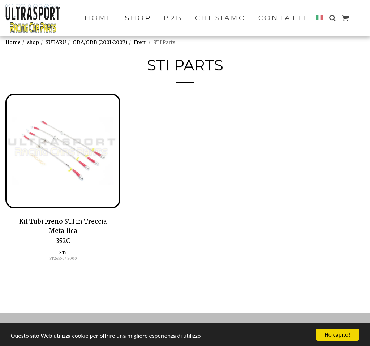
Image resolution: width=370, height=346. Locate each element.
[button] (332, 17)
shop (33, 42)
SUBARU (56, 42)
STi (62, 252)
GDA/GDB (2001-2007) (100, 42)
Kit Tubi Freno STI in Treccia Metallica (63, 225)
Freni (140, 42)
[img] (63, 151)
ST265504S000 (63, 258)
